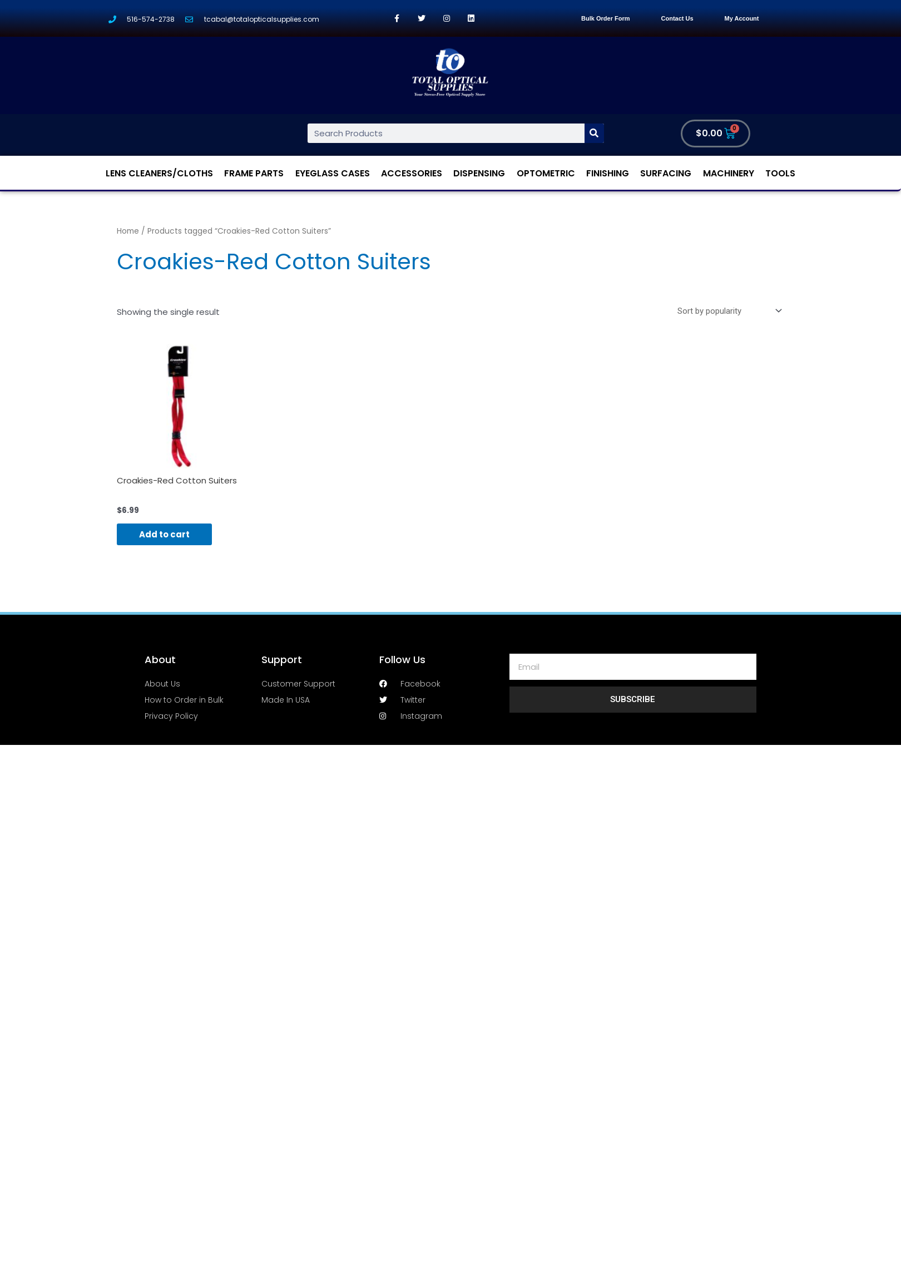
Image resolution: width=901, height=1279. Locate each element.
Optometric (546, 173)
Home (128, 231)
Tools (780, 173)
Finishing (607, 173)
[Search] (594, 133)
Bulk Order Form (605, 18)
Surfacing (665, 173)
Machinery (728, 173)
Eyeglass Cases (332, 173)
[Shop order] (727, 311)
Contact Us (677, 18)
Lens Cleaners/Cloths (159, 173)
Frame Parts (254, 173)
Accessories (411, 173)
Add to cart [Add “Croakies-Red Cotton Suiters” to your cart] (164, 534)
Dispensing (479, 173)
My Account (742, 18)
